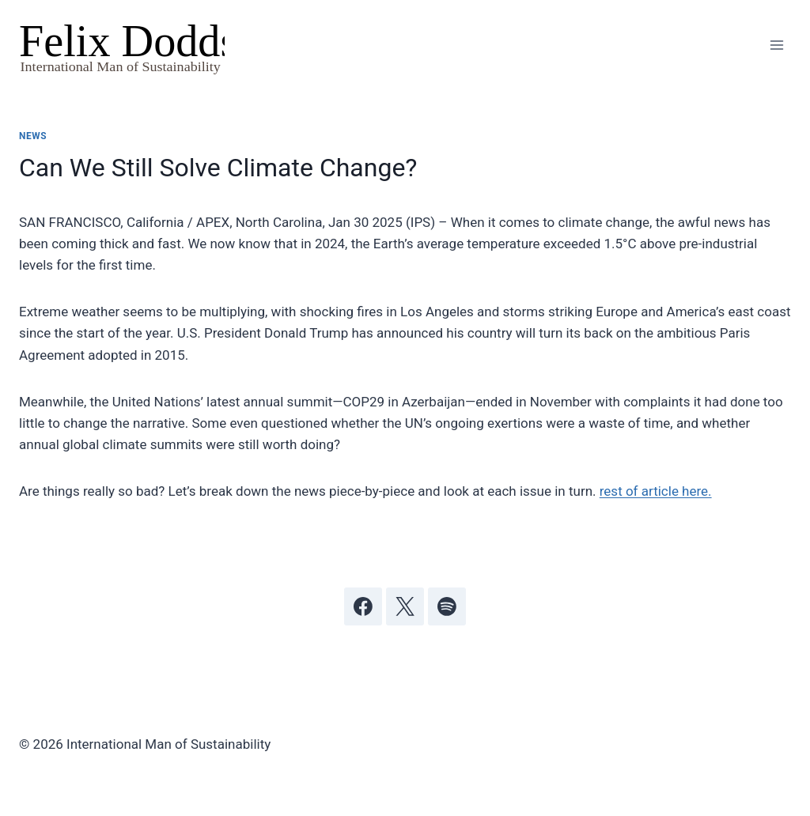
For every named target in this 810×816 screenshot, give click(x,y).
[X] (405, 606)
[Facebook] (363, 606)
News (33, 136)
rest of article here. (656, 491)
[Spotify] (447, 606)
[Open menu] (776, 45)
